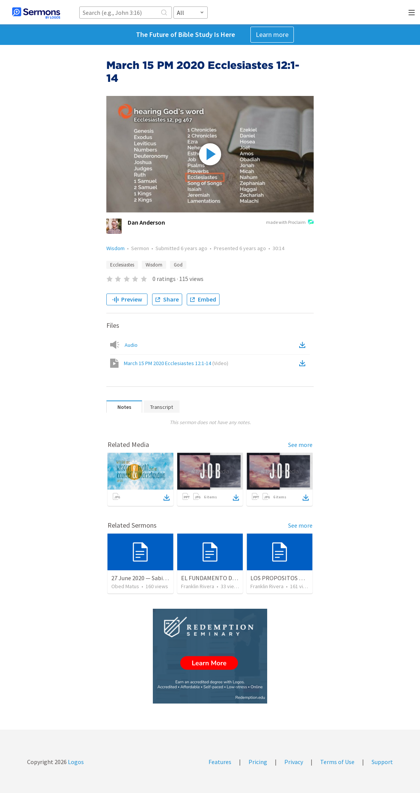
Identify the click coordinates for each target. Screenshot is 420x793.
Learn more (272, 34)
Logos (75, 762)
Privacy (293, 762)
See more (300, 444)
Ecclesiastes (122, 265)
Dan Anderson (146, 222)
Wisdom (115, 248)
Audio (131, 344)
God (178, 265)
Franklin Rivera (197, 586)
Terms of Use (337, 762)
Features (219, 762)
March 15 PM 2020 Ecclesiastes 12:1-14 (176, 363)
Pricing (257, 762)
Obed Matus (125, 586)
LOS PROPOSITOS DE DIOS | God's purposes (307, 578)
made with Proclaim (290, 222)
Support (382, 762)
